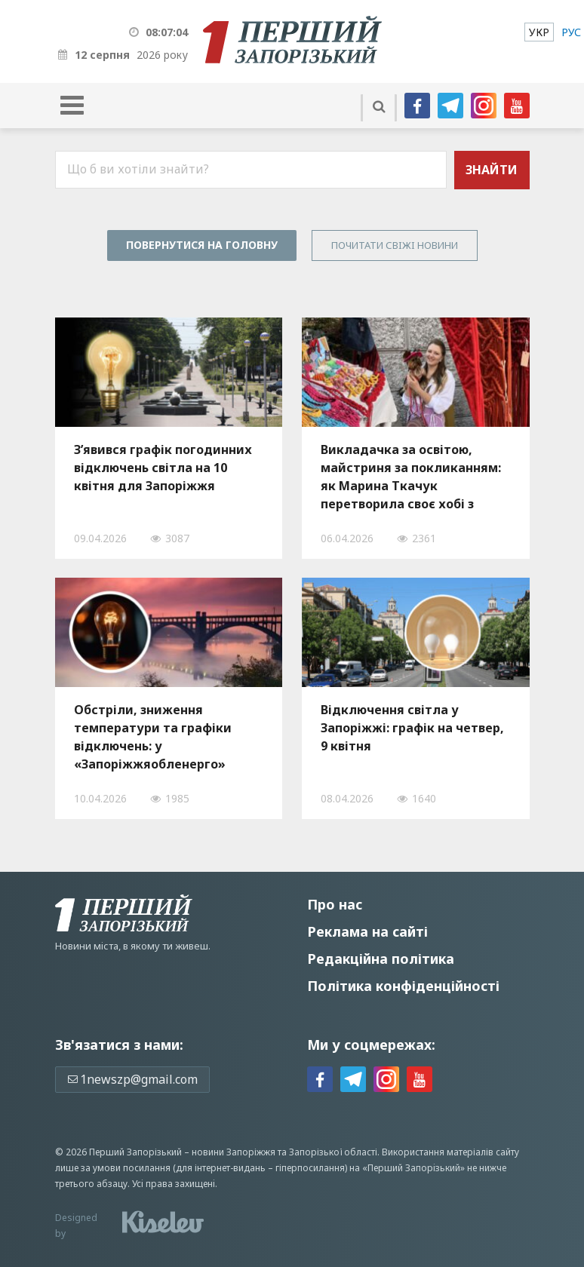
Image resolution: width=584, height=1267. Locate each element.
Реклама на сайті (367, 931)
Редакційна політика (380, 958)
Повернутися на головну (202, 245)
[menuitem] (539, 32)
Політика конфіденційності (403, 986)
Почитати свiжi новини (394, 245)
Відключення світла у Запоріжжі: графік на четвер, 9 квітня (412, 727)
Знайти (492, 169)
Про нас (334, 904)
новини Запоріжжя (233, 1152)
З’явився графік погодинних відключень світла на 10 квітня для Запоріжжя (163, 467)
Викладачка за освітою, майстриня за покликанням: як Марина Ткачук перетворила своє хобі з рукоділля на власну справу (411, 476)
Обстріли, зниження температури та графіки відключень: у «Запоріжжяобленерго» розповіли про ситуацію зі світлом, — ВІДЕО (156, 736)
